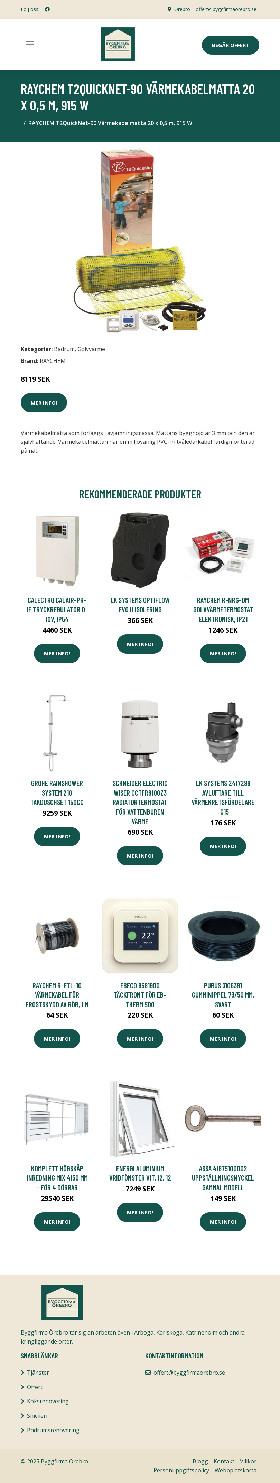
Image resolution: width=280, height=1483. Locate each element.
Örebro (182, 9)
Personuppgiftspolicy (181, 1470)
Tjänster (38, 1372)
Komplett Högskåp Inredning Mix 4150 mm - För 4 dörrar (57, 1178)
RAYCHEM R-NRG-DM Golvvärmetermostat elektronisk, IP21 (223, 609)
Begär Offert (230, 44)
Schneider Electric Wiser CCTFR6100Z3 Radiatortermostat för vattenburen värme (140, 802)
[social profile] (47, 9)
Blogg (200, 1461)
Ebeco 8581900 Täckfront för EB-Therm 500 (140, 995)
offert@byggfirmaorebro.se (226, 9)
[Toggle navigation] (30, 44)
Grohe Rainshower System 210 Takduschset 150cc (57, 792)
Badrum (64, 349)
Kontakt (224, 1461)
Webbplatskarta (235, 1470)
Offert (35, 1387)
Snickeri (37, 1415)
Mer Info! (44, 402)
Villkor (248, 1461)
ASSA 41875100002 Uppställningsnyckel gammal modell (223, 1178)
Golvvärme (91, 349)
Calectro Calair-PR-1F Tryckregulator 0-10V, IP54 (57, 609)
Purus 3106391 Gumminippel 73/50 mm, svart (223, 995)
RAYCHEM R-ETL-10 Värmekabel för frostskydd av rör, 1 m (57, 995)
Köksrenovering (48, 1401)
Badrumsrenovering (53, 1430)
